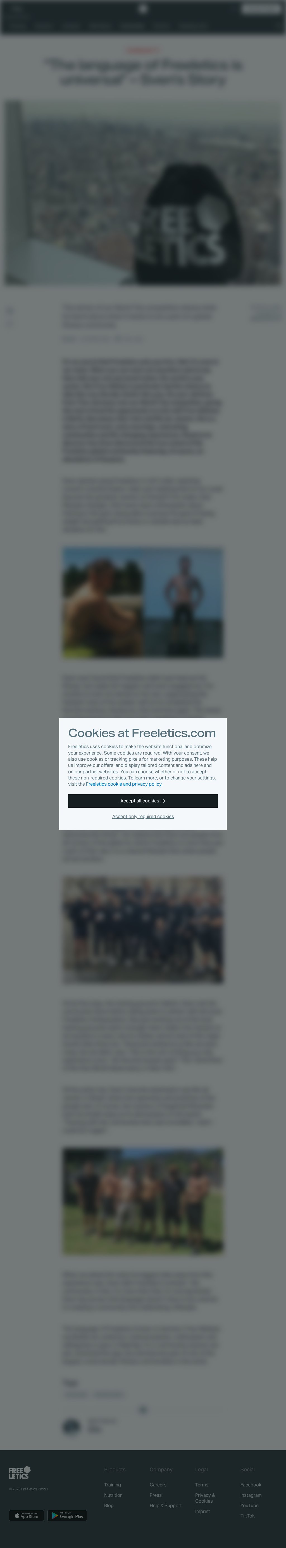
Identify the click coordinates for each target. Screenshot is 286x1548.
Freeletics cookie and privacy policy (123, 784)
